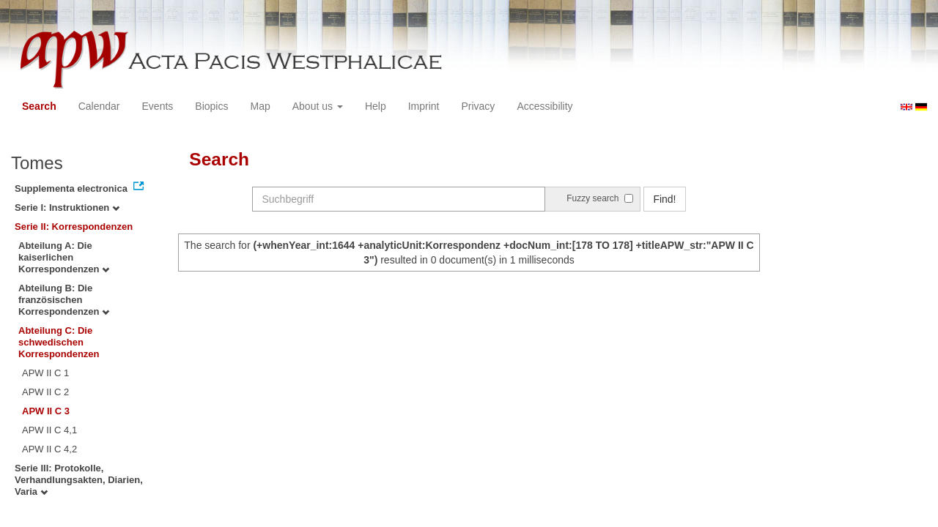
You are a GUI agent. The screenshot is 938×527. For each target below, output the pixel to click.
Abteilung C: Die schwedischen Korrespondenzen (59, 342)
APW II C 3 (46, 410)
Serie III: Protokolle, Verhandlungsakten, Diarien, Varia (79, 480)
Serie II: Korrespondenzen (74, 226)
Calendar (99, 106)
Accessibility (544, 106)
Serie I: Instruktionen (67, 207)
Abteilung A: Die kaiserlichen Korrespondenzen (63, 257)
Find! (664, 199)
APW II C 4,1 (49, 430)
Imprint (424, 106)
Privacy (478, 106)
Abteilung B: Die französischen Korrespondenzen (63, 300)
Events (158, 106)
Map (260, 106)
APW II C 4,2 (49, 449)
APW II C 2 (45, 391)
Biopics (211, 106)
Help (375, 106)
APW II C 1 (45, 372)
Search (39, 106)
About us (317, 106)
